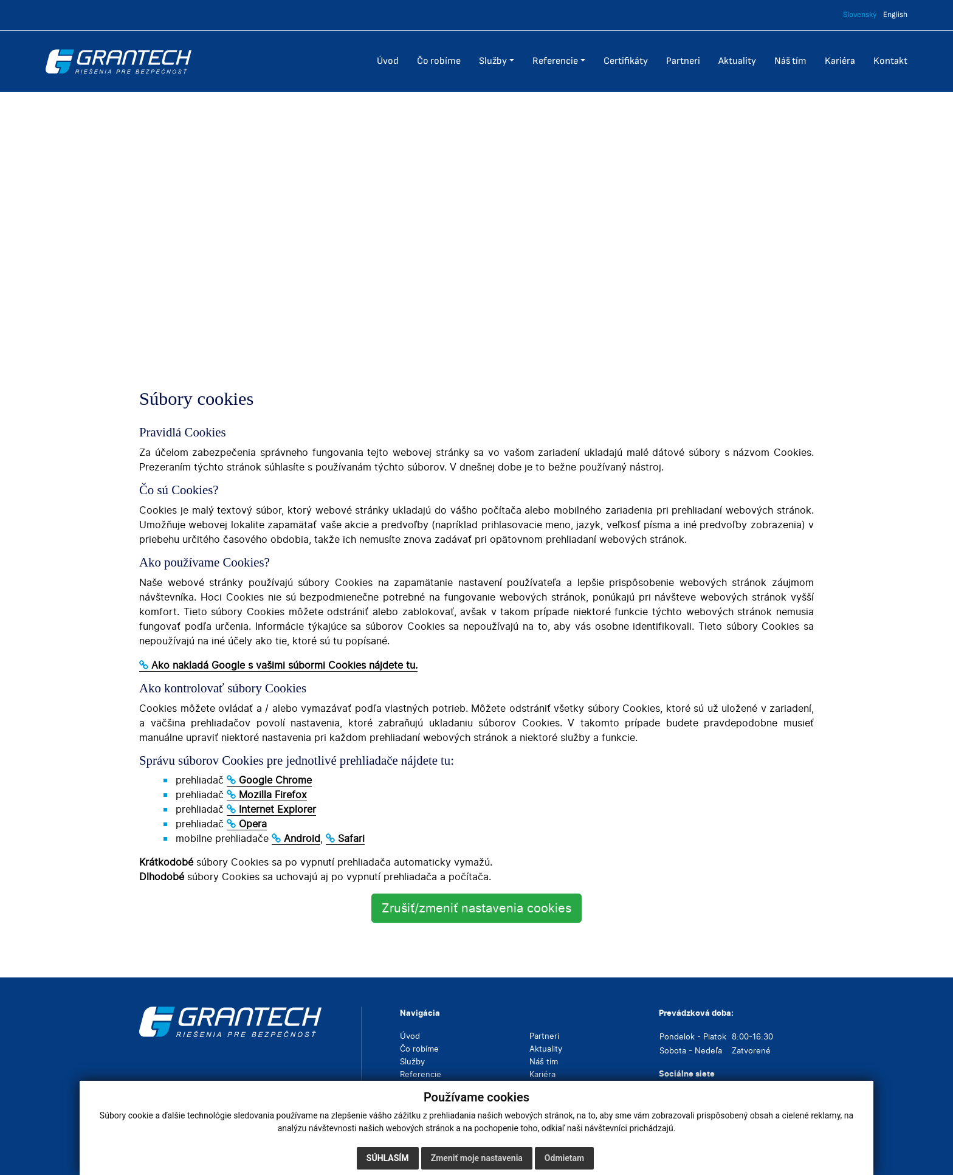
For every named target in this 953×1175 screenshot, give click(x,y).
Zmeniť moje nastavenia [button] (477, 1158)
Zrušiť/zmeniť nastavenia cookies (476, 908)
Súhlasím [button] (387, 1158)
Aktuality (545, 1048)
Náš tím (543, 1061)
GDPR (149, 1154)
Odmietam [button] (564, 1158)
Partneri (544, 1036)
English (895, 14)
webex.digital (788, 1154)
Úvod (410, 1036)
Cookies (183, 1154)
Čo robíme (419, 1048)
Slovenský (859, 14)
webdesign (735, 1154)
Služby (412, 1061)
